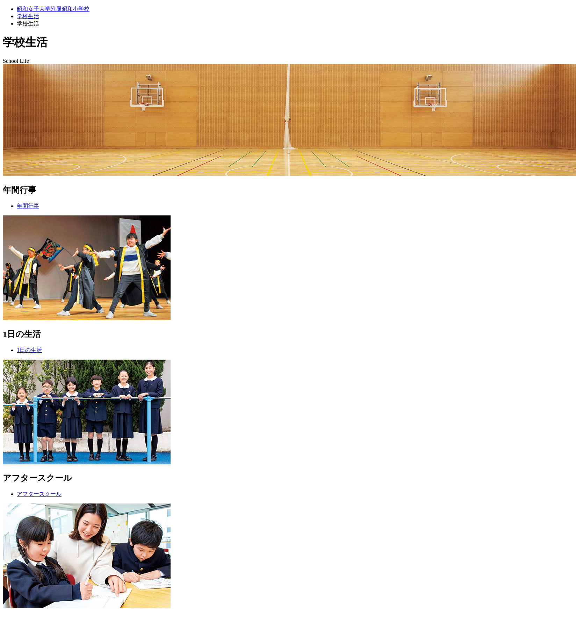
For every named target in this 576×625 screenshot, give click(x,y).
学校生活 (28, 16)
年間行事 (28, 206)
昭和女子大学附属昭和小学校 (53, 9)
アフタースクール (39, 494)
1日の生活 (29, 350)
